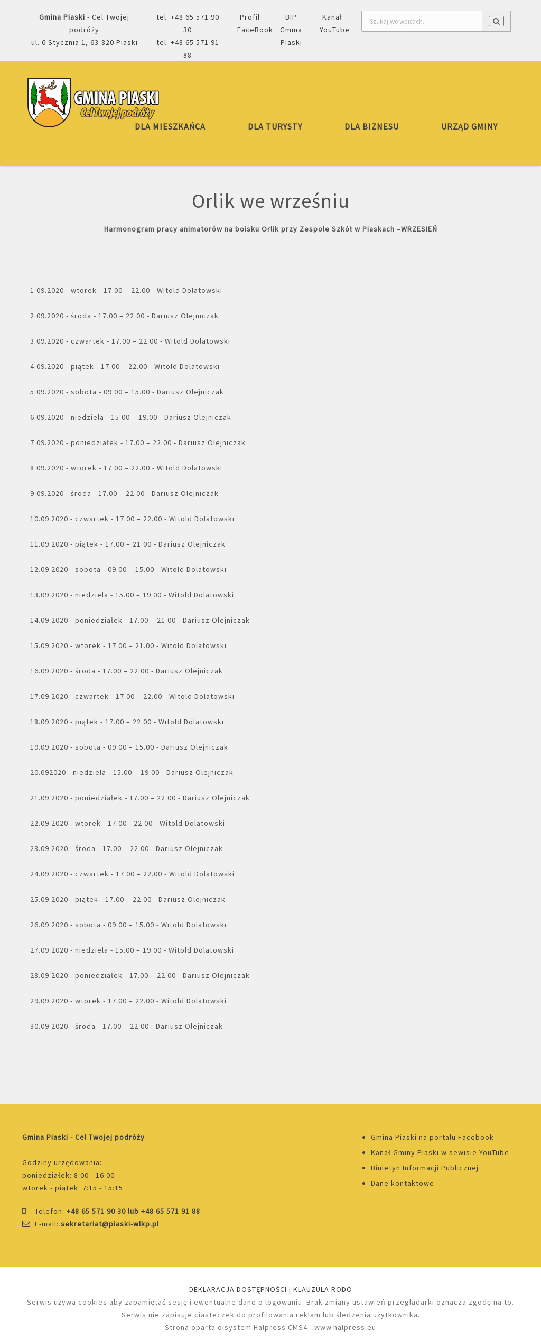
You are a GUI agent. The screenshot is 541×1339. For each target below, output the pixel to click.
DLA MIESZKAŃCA (170, 126)
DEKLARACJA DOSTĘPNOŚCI (238, 1289)
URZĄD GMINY (469, 126)
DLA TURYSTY (275, 126)
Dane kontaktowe (402, 1183)
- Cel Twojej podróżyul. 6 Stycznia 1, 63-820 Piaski (84, 29)
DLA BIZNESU (371, 126)
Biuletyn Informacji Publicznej (425, 1167)
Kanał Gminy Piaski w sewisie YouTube (440, 1152)
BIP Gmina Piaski (291, 29)
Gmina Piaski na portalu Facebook (432, 1137)
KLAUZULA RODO (322, 1289)
